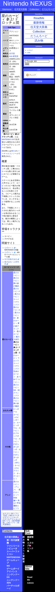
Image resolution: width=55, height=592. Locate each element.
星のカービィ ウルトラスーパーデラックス (16, 361)
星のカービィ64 (16, 315)
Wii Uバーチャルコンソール (11, 516)
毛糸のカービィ (16, 374)
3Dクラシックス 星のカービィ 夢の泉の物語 (16, 398)
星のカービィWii (16, 387)
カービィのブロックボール (16, 433)
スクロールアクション (11, 518)
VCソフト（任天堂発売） (11, 523)
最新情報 (39, 22)
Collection (34, 9)
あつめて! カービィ (16, 379)
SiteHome (7, 9)
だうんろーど (48, 9)
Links (28, 52)
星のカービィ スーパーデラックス (16, 299)
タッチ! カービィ (16, 476)
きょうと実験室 (24, 553)
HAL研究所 (13, 56)
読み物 (24, 540)
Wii (8, 566)
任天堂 (12, 54)
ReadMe (39, 18)
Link (11, 270)
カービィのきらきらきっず (16, 444)
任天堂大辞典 (20, 9)
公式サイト (9, 248)
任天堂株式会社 (10, 259)
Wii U (13, 151)
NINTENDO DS (8, 139)
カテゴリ (6, 514)
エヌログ (30, 50)
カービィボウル (16, 425)
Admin (30, 583)
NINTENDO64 (13, 557)
